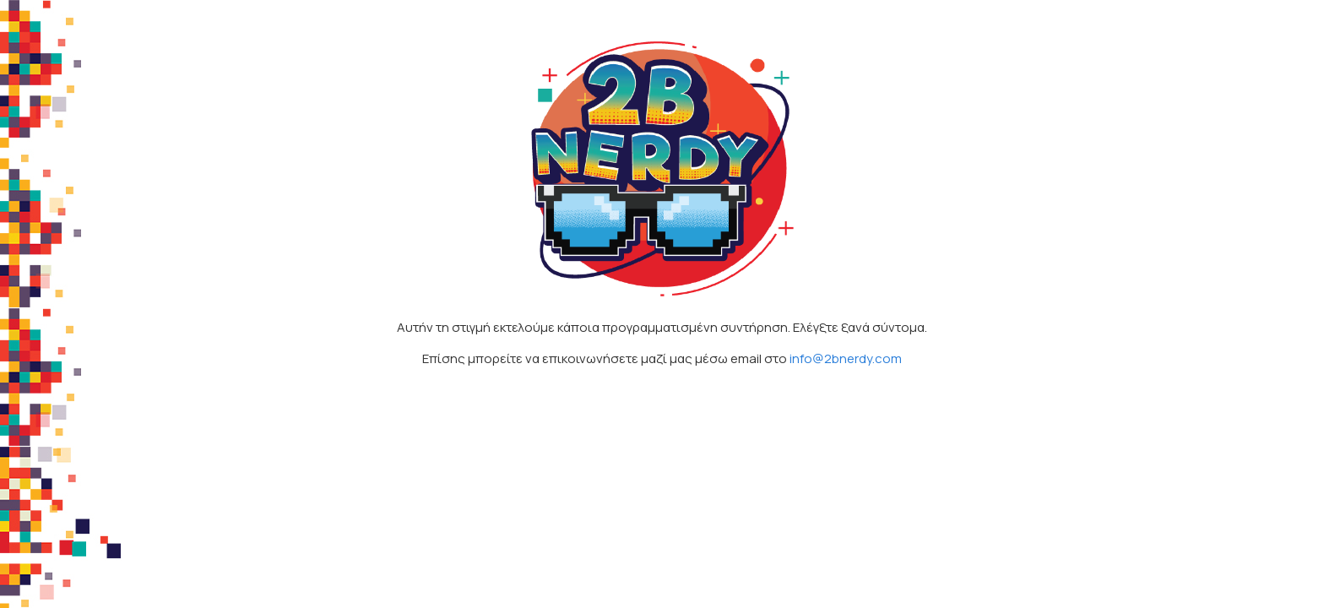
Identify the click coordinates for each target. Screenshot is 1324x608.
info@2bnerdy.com (846, 358)
